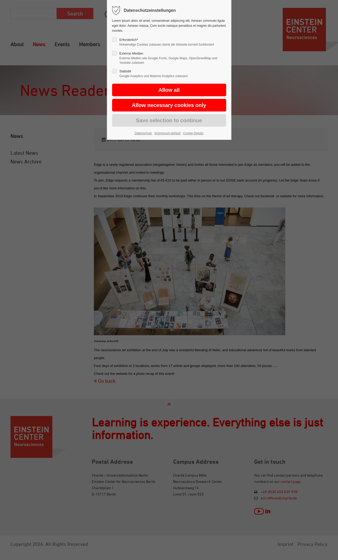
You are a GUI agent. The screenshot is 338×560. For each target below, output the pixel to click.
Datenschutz (143, 133)
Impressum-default (167, 133)
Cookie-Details (193, 133)
